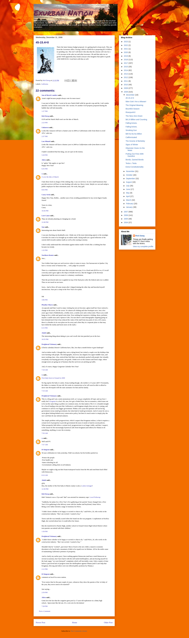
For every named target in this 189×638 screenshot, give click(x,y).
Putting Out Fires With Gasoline (135, 155)
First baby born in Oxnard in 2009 (53, 378)
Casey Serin (46, 195)
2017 (126, 63)
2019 (126, 56)
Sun (43, 227)
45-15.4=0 (130, 98)
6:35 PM (45, 169)
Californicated (131, 137)
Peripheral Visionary (49, 344)
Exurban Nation (63, 12)
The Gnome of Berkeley (135, 141)
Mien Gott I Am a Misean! (136, 101)
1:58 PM (45, 531)
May (128, 193)
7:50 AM (45, 433)
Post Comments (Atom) (79, 631)
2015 (126, 67)
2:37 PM (45, 136)
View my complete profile (143, 246)
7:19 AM (45, 391)
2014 (126, 70)
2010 (126, 85)
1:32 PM (45, 250)
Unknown (45, 127)
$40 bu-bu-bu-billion (134, 134)
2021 (126, 49)
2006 (126, 215)
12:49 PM (45, 222)
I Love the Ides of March (50, 177)
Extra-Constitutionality (134, 167)
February (130, 204)
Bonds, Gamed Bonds (135, 160)
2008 (126, 92)
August (129, 182)
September (130, 178)
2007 (126, 212)
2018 (126, 60)
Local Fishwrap (95, 497)
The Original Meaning (134, 105)
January (129, 207)
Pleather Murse (47, 305)
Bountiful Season (133, 109)
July (128, 186)
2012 (126, 77)
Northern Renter (48, 255)
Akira (44, 160)
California (44, 84)
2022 (126, 45)
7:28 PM (45, 606)
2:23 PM (45, 123)
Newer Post (40, 622)
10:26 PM (45, 211)
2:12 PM (45, 569)
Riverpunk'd (130, 112)
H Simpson (46, 450)
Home (74, 622)
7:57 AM (45, 445)
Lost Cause (46, 216)
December (130, 95)
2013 (126, 74)
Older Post (108, 622)
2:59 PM (45, 592)
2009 (126, 88)
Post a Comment (44, 611)
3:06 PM (45, 300)
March (129, 200)
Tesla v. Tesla (131, 163)
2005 (126, 219)
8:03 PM (45, 190)
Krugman (52, 401)
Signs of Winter (132, 144)
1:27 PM (45, 111)
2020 (126, 52)
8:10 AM (45, 475)
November (130, 171)
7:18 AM (45, 370)
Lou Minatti (46, 141)
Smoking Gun (131, 130)
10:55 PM (45, 339)
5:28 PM (45, 155)
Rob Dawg (45, 116)
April (128, 196)
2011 (126, 81)
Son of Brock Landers (49, 95)
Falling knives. (131, 123)
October (129, 175)
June (128, 189)
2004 (126, 222)
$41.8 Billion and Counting (136, 119)
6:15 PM (45, 328)
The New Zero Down (134, 116)
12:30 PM (45, 489)
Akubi (44, 333)
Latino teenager (87, 486)
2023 (126, 42)
